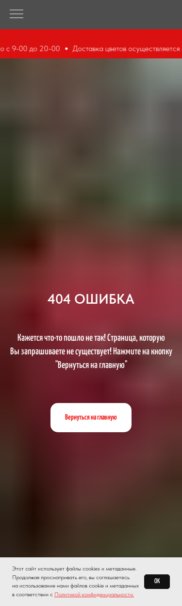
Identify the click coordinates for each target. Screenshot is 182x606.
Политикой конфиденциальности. (94, 594)
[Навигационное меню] (16, 14)
